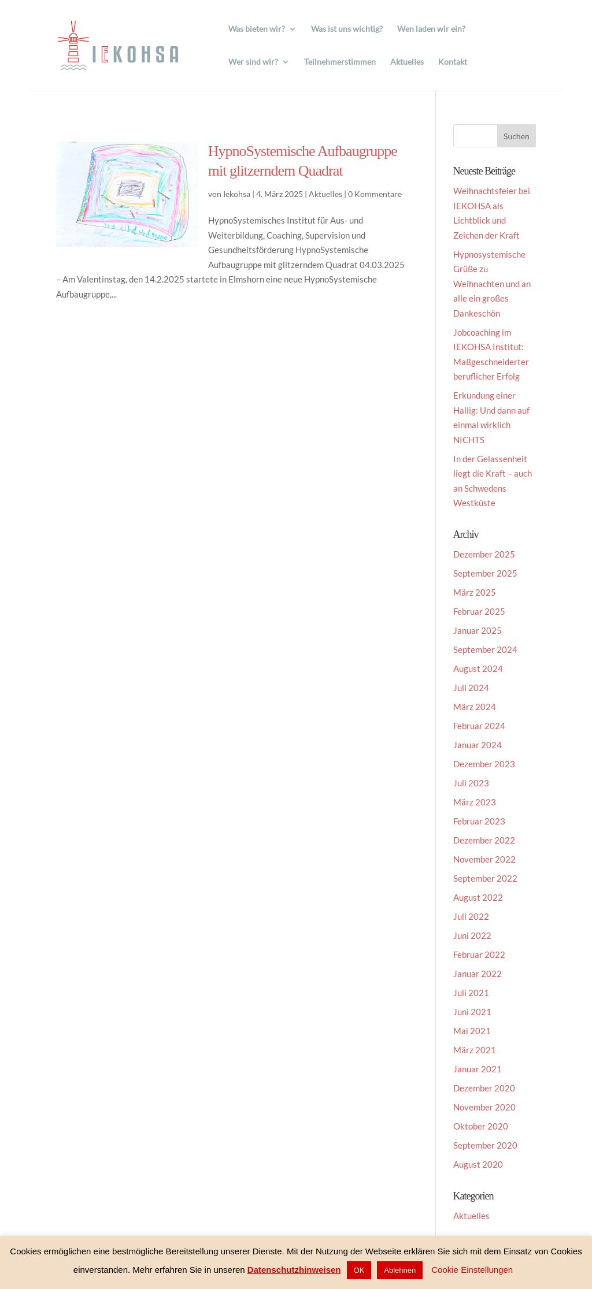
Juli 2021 (471, 992)
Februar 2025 (479, 611)
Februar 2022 (479, 954)
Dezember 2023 (484, 764)
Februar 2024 (479, 725)
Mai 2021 (472, 1031)
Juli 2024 (471, 687)
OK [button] (359, 1270)
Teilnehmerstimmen (340, 62)
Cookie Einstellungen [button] (472, 1270)
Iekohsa (236, 194)
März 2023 (474, 802)
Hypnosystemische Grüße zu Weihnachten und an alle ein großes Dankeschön (492, 283)
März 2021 (474, 1050)
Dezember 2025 (484, 554)
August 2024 (478, 668)
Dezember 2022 (484, 840)
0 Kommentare (375, 194)
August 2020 (478, 1164)
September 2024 (485, 649)
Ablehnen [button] (400, 1270)
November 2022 (484, 859)
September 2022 (485, 878)
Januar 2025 (477, 630)
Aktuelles (407, 62)
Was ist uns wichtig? (347, 29)
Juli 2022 (471, 916)
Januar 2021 (477, 1069)
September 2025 (485, 573)
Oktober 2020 (480, 1126)
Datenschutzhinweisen (294, 1270)
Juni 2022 (472, 935)
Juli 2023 (471, 783)
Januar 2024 (477, 745)
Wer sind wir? (253, 62)
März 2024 (474, 706)
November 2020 (484, 1107)
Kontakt (452, 62)
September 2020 (485, 1145)
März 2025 (474, 592)
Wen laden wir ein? (431, 29)
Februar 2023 (479, 821)
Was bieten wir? (256, 29)
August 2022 (478, 897)
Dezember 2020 (484, 1088)
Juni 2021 (472, 1011)
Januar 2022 (477, 973)
